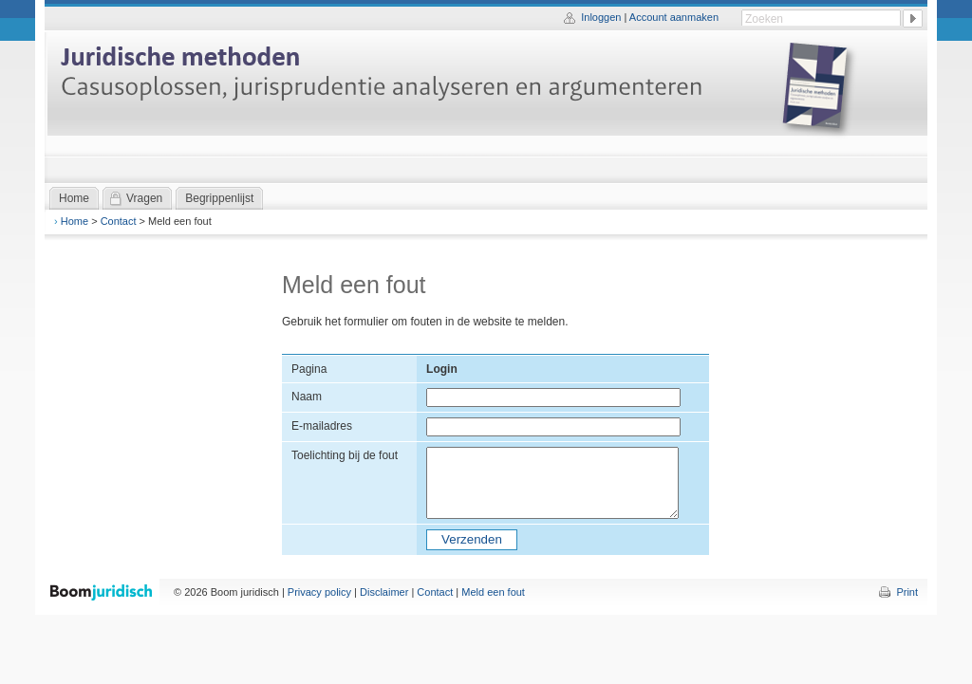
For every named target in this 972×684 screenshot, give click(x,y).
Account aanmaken (674, 17)
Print (907, 592)
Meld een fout (493, 592)
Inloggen (601, 17)
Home (74, 221)
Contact (119, 221)
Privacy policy (319, 592)
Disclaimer (384, 592)
